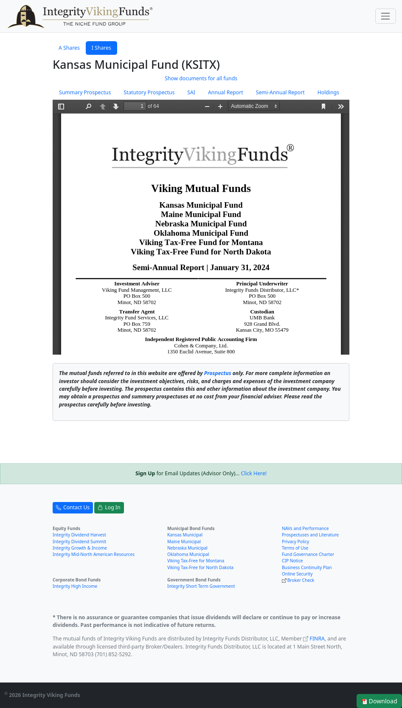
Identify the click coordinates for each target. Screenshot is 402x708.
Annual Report (225, 92)
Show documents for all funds (201, 78)
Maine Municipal (184, 541)
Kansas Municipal (184, 535)
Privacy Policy (295, 541)
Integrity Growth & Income (80, 548)
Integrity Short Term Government (201, 586)
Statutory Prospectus (149, 92)
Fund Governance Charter (308, 554)
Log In (109, 507)
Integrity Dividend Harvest (79, 535)
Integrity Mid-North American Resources (94, 554)
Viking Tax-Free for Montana (195, 561)
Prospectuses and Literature (310, 535)
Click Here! (254, 473)
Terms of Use (295, 548)
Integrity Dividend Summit (79, 541)
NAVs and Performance (305, 528)
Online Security (297, 574)
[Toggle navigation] (385, 15)
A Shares (69, 47)
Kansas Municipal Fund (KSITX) (136, 64)
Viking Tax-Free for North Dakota (200, 567)
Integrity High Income (75, 586)
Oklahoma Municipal (188, 554)
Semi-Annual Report (280, 92)
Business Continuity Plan (307, 567)
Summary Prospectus (85, 92)
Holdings (328, 92)
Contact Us (73, 507)
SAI (191, 92)
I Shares (101, 47)
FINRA (317, 638)
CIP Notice (292, 561)
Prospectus (217, 373)
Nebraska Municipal (187, 548)
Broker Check (301, 580)
